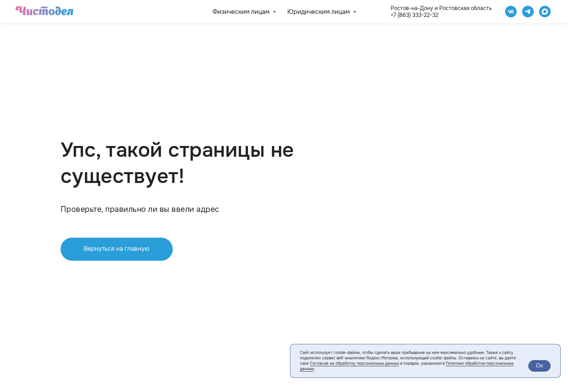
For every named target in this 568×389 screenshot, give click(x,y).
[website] (545, 11)
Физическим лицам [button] (241, 12)
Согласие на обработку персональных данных (354, 363)
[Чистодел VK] (511, 11)
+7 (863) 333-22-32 (414, 15)
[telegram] (528, 11)
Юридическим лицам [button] (319, 12)
